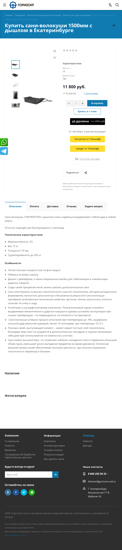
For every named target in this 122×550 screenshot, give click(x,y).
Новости (10, 445)
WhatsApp (32, 492)
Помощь (88, 435)
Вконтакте (8, 492)
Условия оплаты (53, 450)
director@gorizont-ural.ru (102, 481)
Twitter (24, 492)
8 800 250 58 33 (97, 474)
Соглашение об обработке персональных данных (20, 456)
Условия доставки (54, 445)
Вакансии (10, 450)
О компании (12, 441)
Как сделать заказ (54, 458)
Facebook (16, 492)
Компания (12, 435)
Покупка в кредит (54, 454)
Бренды (87, 445)
